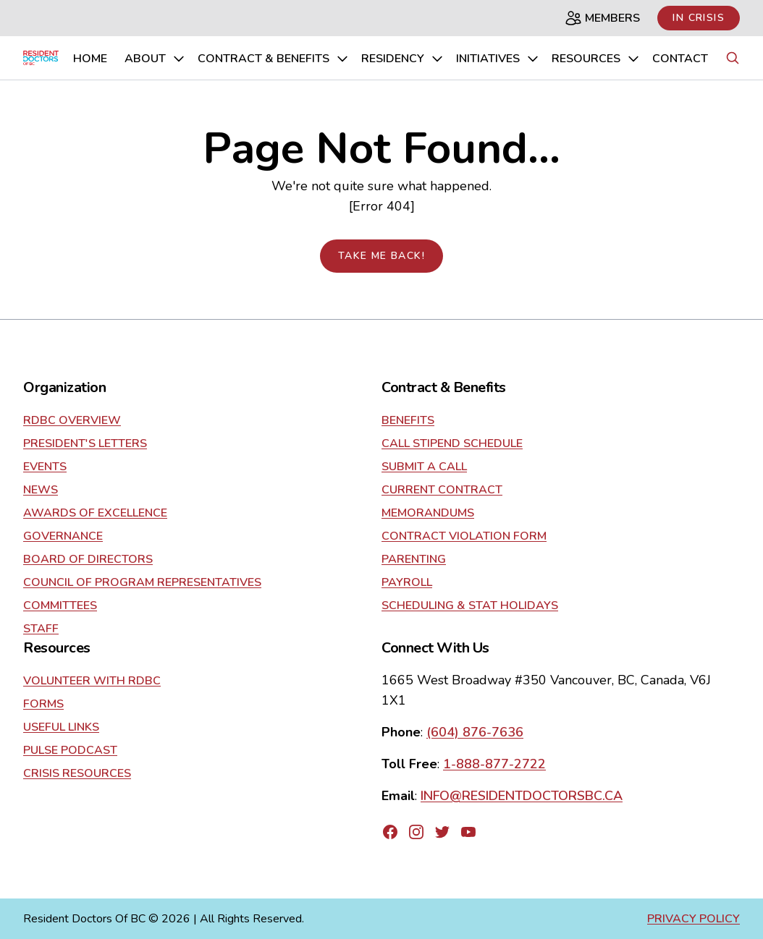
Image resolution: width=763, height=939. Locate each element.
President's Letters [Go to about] (85, 443)
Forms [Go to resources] (43, 704)
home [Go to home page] (90, 59)
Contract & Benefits (274, 59)
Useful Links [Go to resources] (61, 727)
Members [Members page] (602, 18)
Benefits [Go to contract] (408, 420)
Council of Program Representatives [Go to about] (142, 582)
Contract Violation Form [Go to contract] (464, 536)
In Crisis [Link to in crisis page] (699, 18)
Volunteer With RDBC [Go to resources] (92, 681)
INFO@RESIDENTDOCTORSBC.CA (522, 795)
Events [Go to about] (45, 467)
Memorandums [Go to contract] (428, 513)
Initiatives (498, 59)
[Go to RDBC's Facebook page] (390, 832)
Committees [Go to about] (60, 605)
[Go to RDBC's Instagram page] (416, 832)
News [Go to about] (40, 490)
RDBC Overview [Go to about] (72, 420)
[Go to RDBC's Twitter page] (442, 832)
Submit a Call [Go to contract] (424, 467)
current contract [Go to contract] (442, 490)
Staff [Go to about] (41, 629)
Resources (596, 59)
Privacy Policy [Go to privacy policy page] (693, 919)
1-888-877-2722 (494, 764)
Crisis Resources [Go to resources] (77, 773)
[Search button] (732, 58)
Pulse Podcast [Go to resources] (70, 750)
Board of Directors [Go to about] (88, 559)
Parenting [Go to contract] (414, 559)
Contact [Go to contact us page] (680, 59)
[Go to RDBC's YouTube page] (468, 832)
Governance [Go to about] (63, 536)
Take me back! (381, 256)
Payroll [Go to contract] (407, 582)
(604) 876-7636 (474, 732)
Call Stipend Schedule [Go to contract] (452, 443)
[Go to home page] (41, 58)
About (155, 59)
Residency (402, 59)
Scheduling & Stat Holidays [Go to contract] (470, 605)
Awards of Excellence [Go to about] (95, 513)
